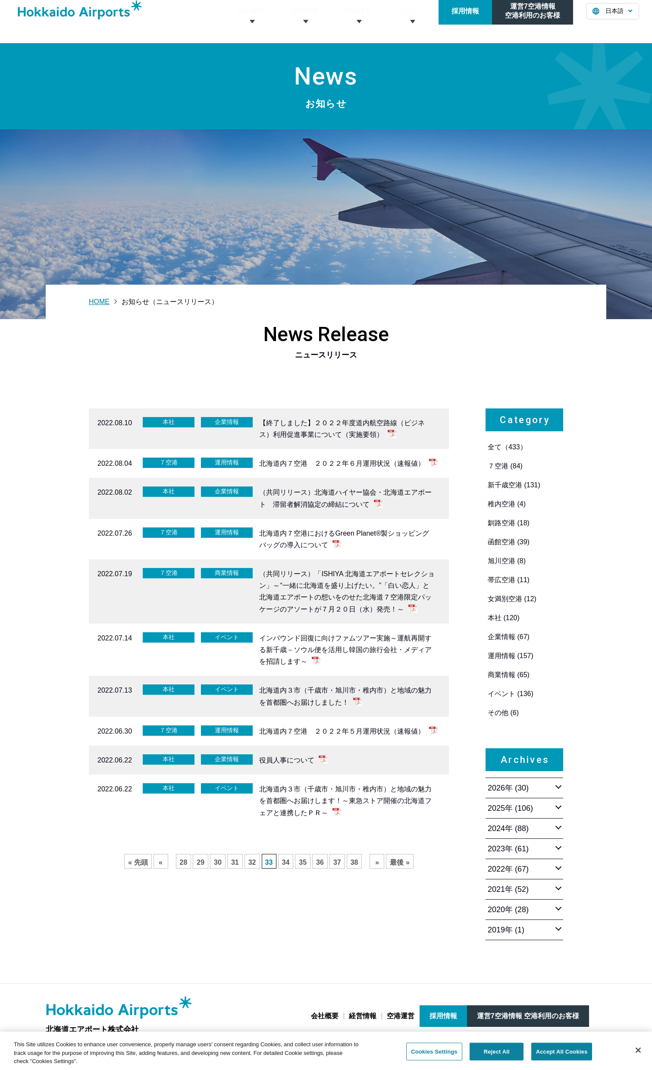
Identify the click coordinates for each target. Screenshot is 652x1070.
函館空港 (509, 542)
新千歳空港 (514, 485)
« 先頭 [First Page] (137, 862)
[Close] (638, 1055)
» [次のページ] (377, 862)
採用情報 (465, 21)
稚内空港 (507, 504)
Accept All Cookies (562, 1057)
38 (354, 862)
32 (252, 862)
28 (184, 862)
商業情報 (509, 674)
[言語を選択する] (612, 21)
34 (286, 862)
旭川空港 (507, 561)
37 (337, 862)
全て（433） (507, 447)
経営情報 (305, 21)
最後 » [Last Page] (399, 862)
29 (200, 862)
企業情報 (509, 636)
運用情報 (510, 655)
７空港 (505, 466)
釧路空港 (509, 523)
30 (218, 862)
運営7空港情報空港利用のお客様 (532, 21)
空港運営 (358, 21)
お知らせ (412, 21)
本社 (504, 617)
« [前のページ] (161, 862)
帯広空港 (509, 580)
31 (235, 862)
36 (320, 862)
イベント (510, 693)
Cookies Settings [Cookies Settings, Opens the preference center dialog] (434, 1057)
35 (303, 862)
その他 (503, 712)
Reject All (497, 1057)
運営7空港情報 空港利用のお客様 (528, 1016)
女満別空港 (512, 598)
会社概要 (251, 21)
